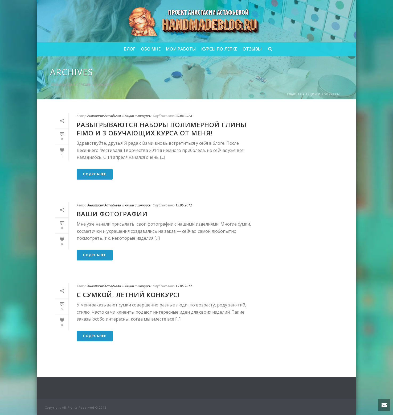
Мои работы (181, 49)
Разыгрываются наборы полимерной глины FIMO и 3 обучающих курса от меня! (162, 128)
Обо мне (151, 49)
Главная (294, 94)
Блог (130, 49)
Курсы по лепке (219, 49)
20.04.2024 (183, 116)
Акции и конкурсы (322, 94)
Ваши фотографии (112, 213)
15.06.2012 (183, 205)
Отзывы (252, 49)
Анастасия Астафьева (104, 116)
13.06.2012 (183, 286)
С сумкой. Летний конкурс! (128, 294)
